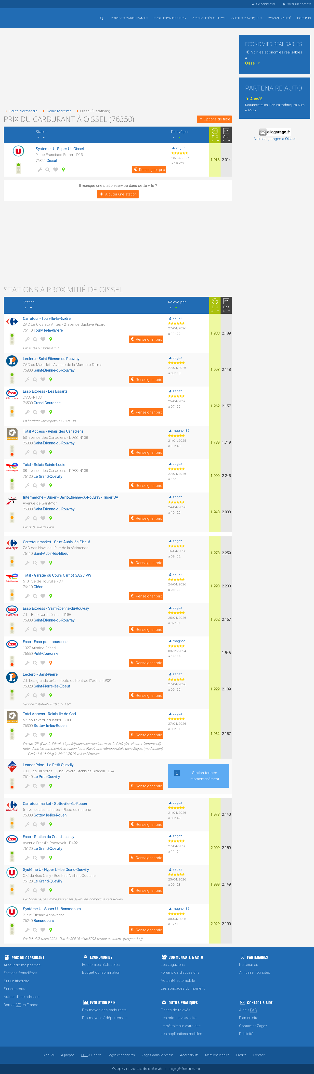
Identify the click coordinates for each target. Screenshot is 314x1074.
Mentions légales (217, 1055)
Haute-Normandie (21, 111)
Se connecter (263, 4)
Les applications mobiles (181, 1034)
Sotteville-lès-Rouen (50, 726)
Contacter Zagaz (253, 1026)
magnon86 (178, 430)
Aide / (248, 1010)
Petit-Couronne (46, 653)
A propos (67, 1055)
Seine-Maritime (56, 111)
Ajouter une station (117, 194)
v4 (125, 1069)
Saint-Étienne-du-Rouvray (54, 370)
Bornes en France (21, 1005)
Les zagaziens (173, 964)
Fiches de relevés (175, 1010)
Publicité (246, 1034)
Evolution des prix (170, 18)
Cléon (38, 587)
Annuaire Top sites (254, 972)
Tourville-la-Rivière (48, 330)
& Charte (91, 1055)
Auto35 (253, 99)
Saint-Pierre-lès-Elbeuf (52, 686)
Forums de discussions (180, 972)
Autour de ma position (22, 965)
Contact (259, 1055)
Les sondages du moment (183, 988)
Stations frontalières (20, 973)
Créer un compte (296, 4)
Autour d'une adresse (21, 997)
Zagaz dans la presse (157, 1055)
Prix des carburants (129, 18)
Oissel (51, 160)
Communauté (279, 18)
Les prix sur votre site (178, 1018)
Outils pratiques (246, 18)
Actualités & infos (208, 18)
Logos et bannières (121, 1055)
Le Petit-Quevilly (47, 777)
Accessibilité (189, 1055)
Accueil (19, 14)
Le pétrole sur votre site (181, 1026)
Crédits (241, 1055)
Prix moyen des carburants (104, 1010)
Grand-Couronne (47, 403)
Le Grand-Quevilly (48, 476)
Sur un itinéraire (16, 981)
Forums (304, 18)
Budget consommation (101, 972)
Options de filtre (214, 119)
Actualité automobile (178, 980)
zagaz (178, 148)
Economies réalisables (101, 964)
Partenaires (248, 964)
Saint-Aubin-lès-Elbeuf (51, 553)
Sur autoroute (15, 989)
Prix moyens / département (105, 1018)
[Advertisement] (118, 68)
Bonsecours (44, 921)
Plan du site (248, 1018)
